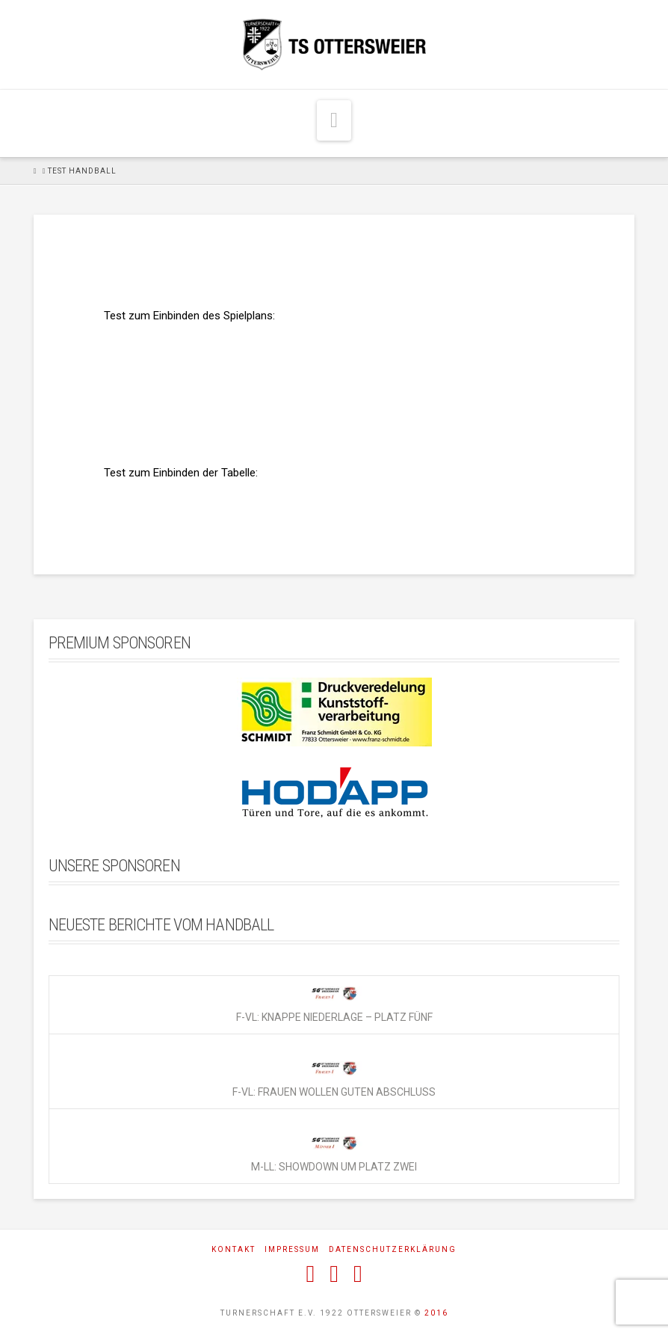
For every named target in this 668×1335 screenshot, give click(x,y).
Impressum (292, 1249)
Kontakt (233, 1249)
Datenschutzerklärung (393, 1249)
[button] (333, 120)
